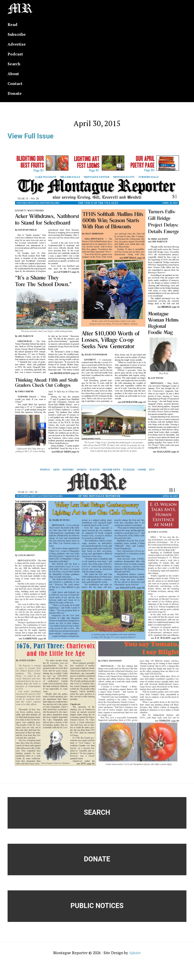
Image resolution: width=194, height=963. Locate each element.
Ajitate (135, 952)
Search (97, 812)
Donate (97, 859)
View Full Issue (31, 136)
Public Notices (97, 906)
